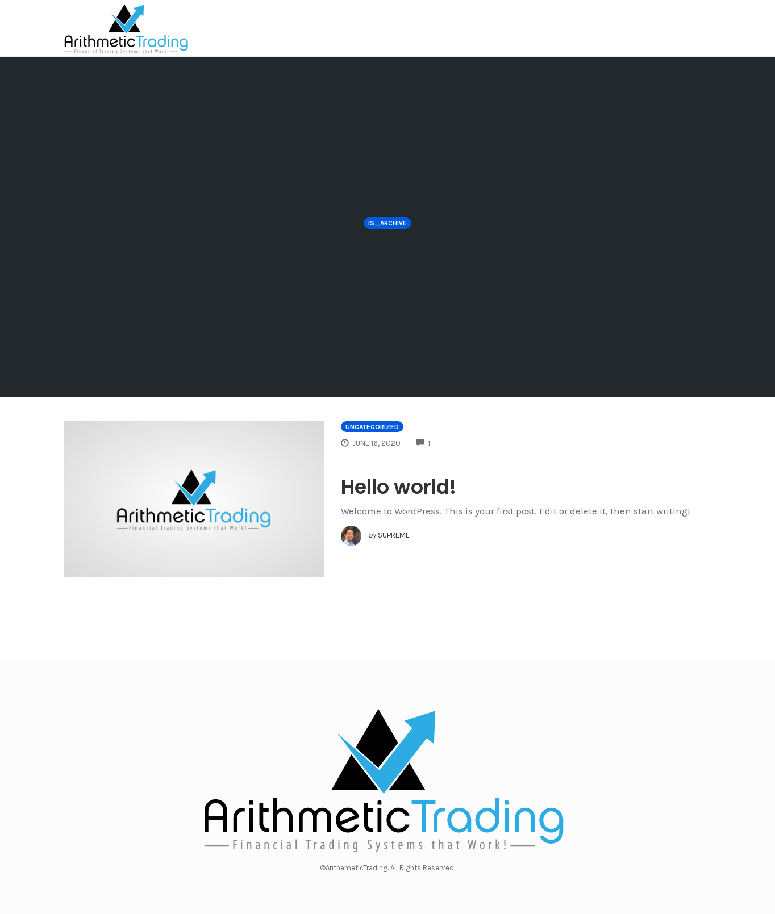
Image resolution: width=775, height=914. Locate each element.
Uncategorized (372, 427)
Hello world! (398, 487)
